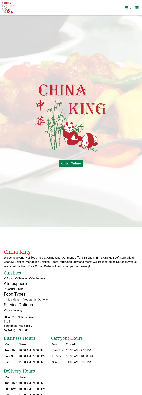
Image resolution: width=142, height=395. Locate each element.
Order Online (71, 163)
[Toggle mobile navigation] (137, 7)
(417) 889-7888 (16, 330)
